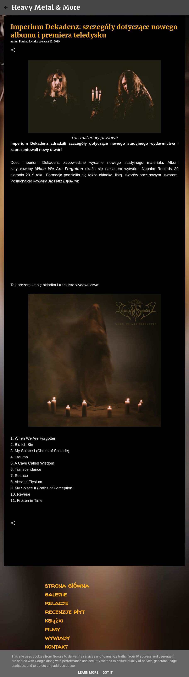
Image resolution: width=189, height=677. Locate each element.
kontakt (56, 646)
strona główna (67, 585)
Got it (107, 673)
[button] (13, 50)
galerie (56, 594)
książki (54, 620)
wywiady (57, 637)
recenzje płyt (65, 611)
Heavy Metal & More (46, 7)
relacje (56, 603)
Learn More (88, 673)
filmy (52, 629)
